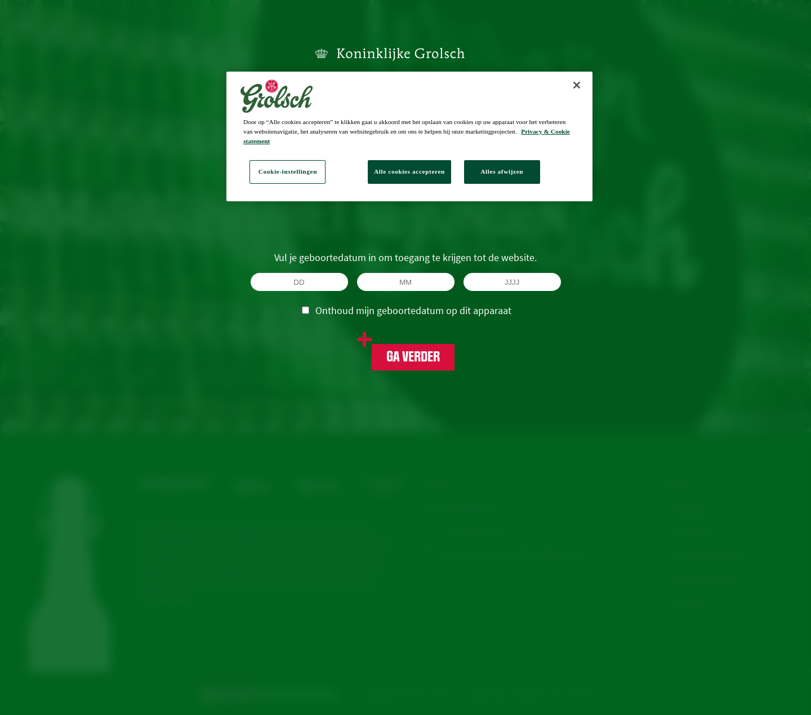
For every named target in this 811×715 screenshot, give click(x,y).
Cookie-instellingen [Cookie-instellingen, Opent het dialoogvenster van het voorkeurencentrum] (288, 171)
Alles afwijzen (501, 171)
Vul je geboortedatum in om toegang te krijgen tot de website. (405, 257)
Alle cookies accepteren (409, 171)
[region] (409, 136)
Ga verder (413, 357)
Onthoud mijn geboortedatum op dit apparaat (406, 310)
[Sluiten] (576, 85)
